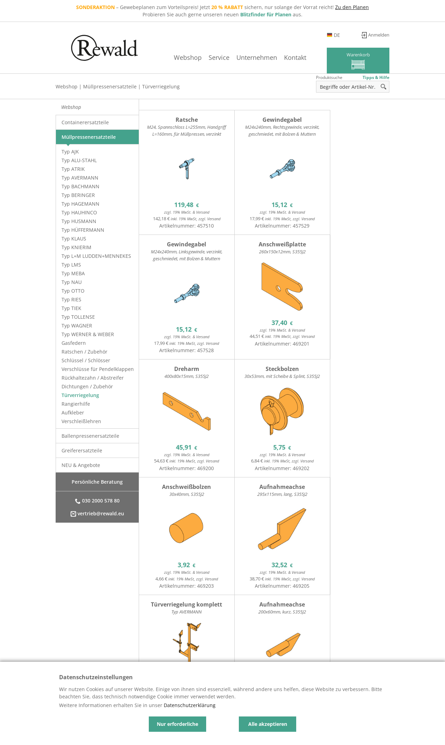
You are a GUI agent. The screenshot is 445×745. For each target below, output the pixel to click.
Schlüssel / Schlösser (86, 360)
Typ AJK (70, 151)
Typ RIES (71, 299)
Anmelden (377, 35)
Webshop (178, 57)
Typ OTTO (73, 290)
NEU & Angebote (81, 465)
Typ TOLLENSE (78, 317)
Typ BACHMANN (80, 186)
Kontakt (285, 57)
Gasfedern (74, 343)
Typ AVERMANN (80, 177)
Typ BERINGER (78, 195)
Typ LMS (71, 264)
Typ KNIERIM (76, 247)
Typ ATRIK (73, 169)
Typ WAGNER (77, 325)
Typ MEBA (73, 273)
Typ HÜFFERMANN (83, 230)
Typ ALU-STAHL (79, 160)
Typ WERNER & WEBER (88, 334)
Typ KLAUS (74, 238)
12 (162, 614)
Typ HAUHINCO (79, 212)
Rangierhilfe (76, 404)
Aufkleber (73, 412)
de (345, 35)
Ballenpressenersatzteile (90, 436)
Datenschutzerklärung (190, 705)
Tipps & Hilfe (376, 77)
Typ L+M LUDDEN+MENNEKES (96, 256)
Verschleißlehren (81, 421)
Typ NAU (72, 282)
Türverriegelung (161, 86)
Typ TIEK (71, 308)
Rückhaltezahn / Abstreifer (93, 377)
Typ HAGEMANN (80, 203)
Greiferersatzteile (82, 450)
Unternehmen (247, 57)
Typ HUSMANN (79, 221)
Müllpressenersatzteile (110, 86)
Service (209, 57)
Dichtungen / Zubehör (87, 386)
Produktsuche (329, 77)
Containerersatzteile (85, 122)
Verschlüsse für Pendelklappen (98, 369)
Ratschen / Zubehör (84, 351)
